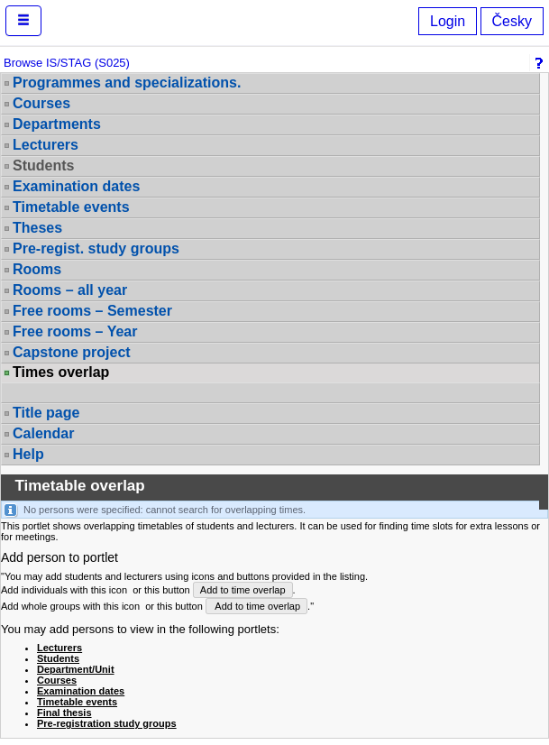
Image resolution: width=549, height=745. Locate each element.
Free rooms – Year (75, 331)
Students (43, 165)
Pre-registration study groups (107, 723)
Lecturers (45, 144)
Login (447, 21)
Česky (512, 21)
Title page (46, 412)
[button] (23, 20)
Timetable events (71, 207)
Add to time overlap (243, 589)
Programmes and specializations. (127, 82)
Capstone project (72, 352)
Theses (37, 227)
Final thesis (64, 712)
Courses (41, 103)
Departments (57, 124)
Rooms (37, 269)
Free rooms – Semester (92, 310)
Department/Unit (75, 669)
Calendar (43, 433)
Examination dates (76, 186)
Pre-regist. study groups (96, 248)
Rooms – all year (70, 290)
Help (28, 454)
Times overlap (61, 372)
